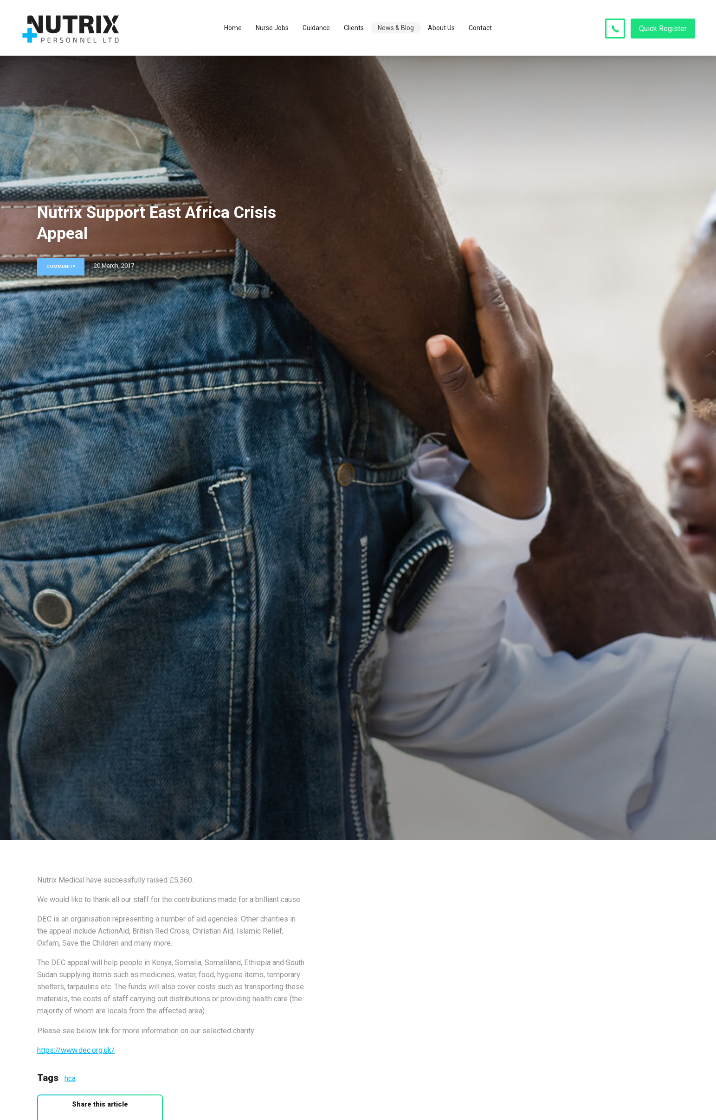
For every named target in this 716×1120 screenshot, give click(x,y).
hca (70, 1078)
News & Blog (396, 28)
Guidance (316, 28)
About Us (441, 28)
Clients (354, 28)
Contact (480, 28)
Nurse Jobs (272, 28)
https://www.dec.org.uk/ (76, 1050)
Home (233, 28)
